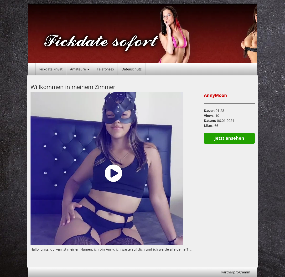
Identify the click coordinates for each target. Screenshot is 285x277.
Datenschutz (132, 69)
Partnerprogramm (235, 272)
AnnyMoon (215, 95)
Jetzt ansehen (229, 138)
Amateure (79, 69)
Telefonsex (105, 69)
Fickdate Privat (50, 69)
